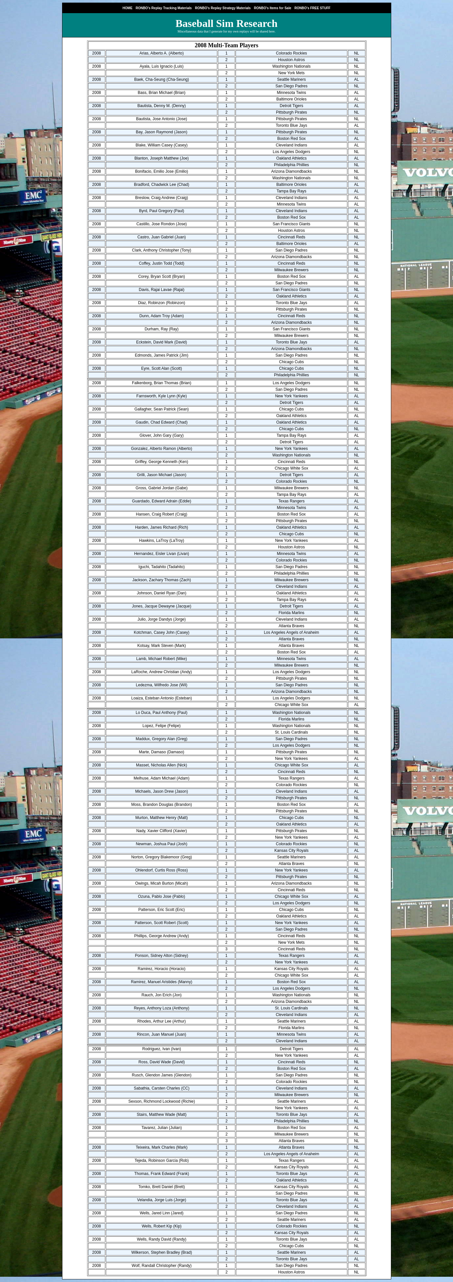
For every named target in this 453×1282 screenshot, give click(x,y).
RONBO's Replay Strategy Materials (223, 8)
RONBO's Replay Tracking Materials (164, 8)
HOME (127, 8)
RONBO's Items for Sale (272, 8)
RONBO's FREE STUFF (312, 8)
